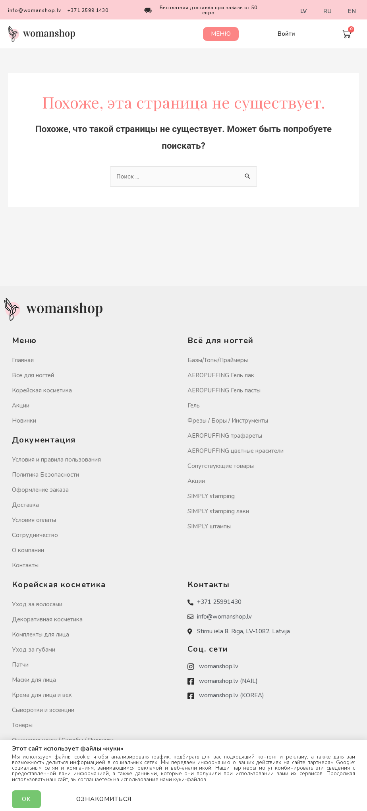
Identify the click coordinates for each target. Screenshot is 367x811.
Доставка (25, 505)
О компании (28, 550)
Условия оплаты (34, 520)
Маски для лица (34, 680)
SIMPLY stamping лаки (218, 511)
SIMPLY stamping (211, 496)
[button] (221, 34)
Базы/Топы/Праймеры (217, 360)
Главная (23, 360)
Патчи (20, 665)
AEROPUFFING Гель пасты (224, 390)
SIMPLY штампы (209, 526)
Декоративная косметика (47, 619)
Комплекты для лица (40, 634)
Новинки (24, 421)
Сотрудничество (35, 535)
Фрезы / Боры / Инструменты (227, 421)
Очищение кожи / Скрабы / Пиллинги (63, 740)
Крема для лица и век (42, 695)
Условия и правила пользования (56, 460)
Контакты (25, 565)
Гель (193, 405)
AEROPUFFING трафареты (224, 436)
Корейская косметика (42, 390)
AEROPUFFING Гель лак (220, 375)
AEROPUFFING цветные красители (235, 451)
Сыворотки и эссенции (43, 710)
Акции (20, 405)
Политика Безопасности (45, 475)
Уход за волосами (37, 604)
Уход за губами (33, 650)
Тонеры (22, 725)
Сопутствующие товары (220, 466)
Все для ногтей (33, 375)
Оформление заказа (40, 490)
